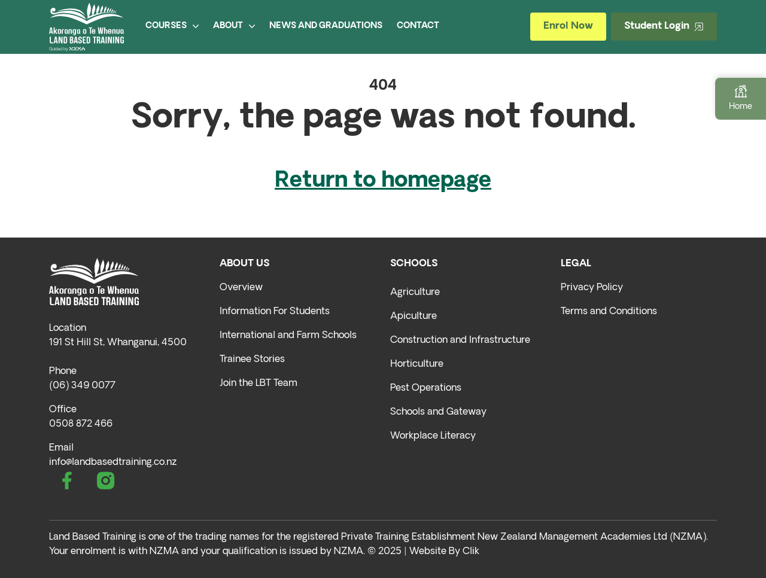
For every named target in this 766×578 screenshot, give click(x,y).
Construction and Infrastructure (460, 340)
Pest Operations (425, 388)
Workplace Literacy (433, 436)
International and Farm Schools (288, 335)
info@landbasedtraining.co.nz (113, 462)
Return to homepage (383, 181)
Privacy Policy (592, 288)
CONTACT (418, 26)
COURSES (172, 26)
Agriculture (415, 292)
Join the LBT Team (258, 383)
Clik (471, 551)
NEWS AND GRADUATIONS (325, 26)
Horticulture (416, 364)
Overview (241, 288)
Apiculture (413, 316)
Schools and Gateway (438, 412)
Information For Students (275, 312)
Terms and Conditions (609, 312)
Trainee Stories (252, 359)
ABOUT (234, 26)
